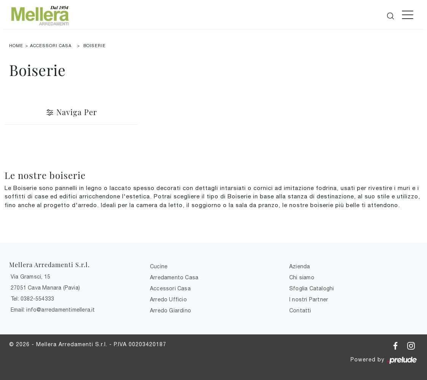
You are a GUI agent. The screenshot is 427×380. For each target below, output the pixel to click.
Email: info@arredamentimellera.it (53, 310)
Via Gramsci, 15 (30, 277)
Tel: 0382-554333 (32, 299)
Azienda (299, 266)
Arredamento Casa (174, 277)
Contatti (300, 310)
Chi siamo (301, 277)
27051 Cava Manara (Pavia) (45, 288)
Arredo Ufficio (168, 299)
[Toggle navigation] (407, 14)
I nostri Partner (308, 299)
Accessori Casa (51, 45)
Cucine (158, 266)
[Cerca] (391, 14)
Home (16, 45)
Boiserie (94, 45)
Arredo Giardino (170, 310)
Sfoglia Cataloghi (311, 288)
